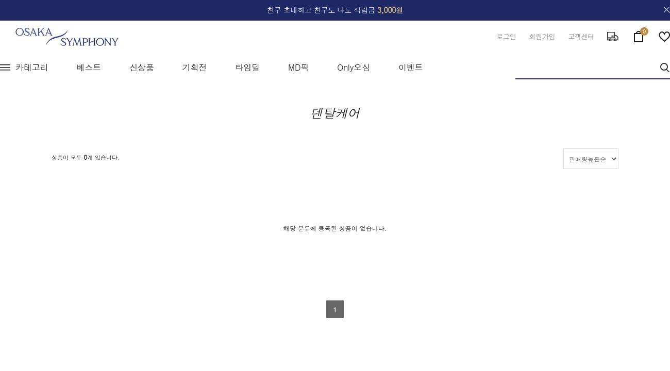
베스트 (89, 67)
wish (664, 37)
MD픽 (298, 67)
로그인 (506, 36)
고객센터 (581, 36)
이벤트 (410, 67)
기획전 (194, 67)
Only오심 (353, 67)
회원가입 (542, 36)
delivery (612, 37)
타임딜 (247, 67)
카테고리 (31, 67)
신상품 (141, 67)
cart (638, 34)
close (667, 10)
